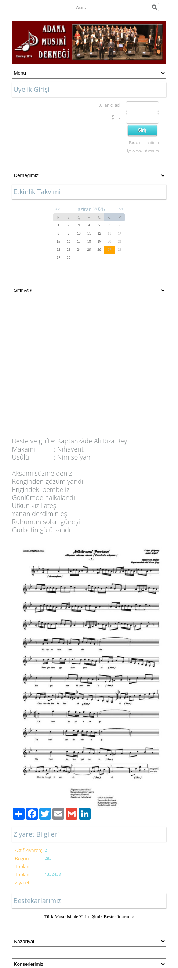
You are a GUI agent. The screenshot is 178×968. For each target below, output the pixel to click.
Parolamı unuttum (144, 142)
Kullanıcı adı (108, 105)
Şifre (116, 117)
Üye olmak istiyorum (142, 150)
